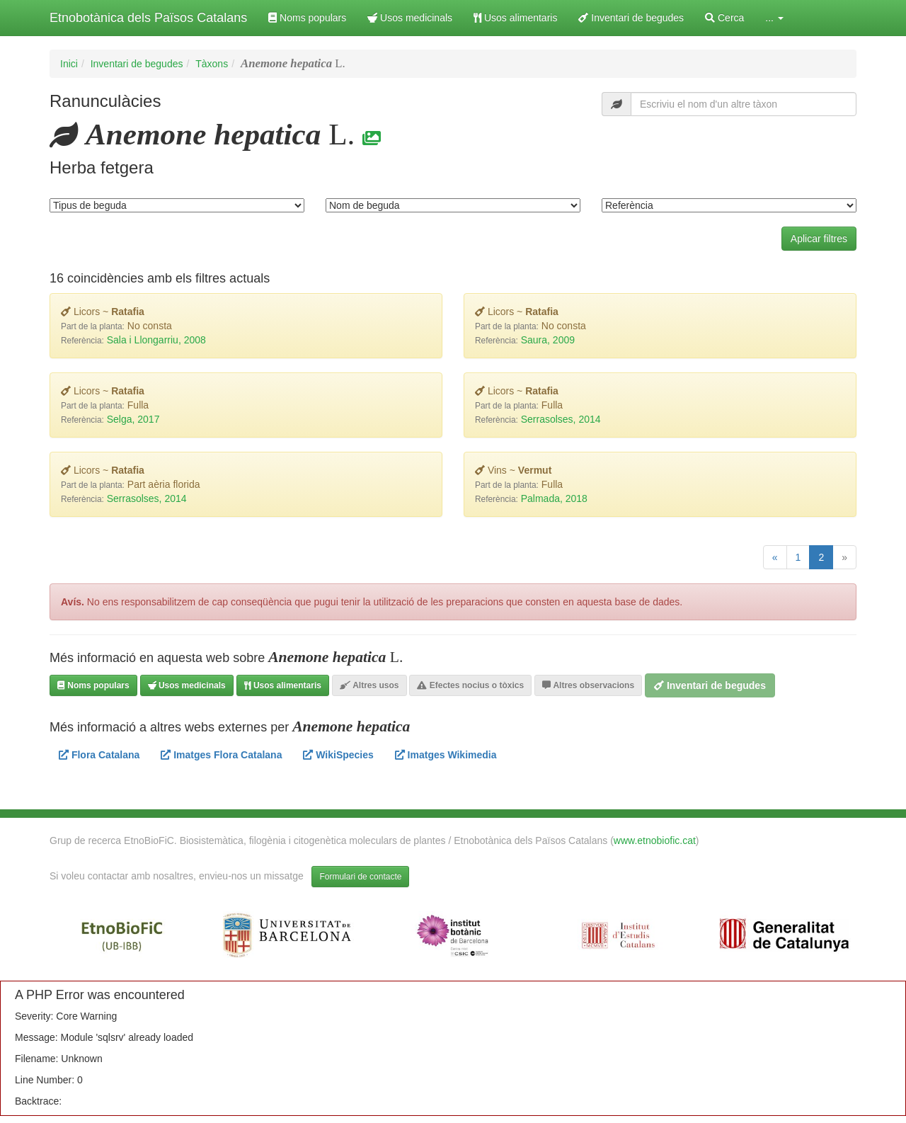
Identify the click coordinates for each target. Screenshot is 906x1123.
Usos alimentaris (515, 17)
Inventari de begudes (631, 17)
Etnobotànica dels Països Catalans (148, 18)
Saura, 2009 (548, 340)
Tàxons (211, 63)
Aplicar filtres (819, 238)
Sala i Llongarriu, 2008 (156, 340)
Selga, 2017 (133, 419)
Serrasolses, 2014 (561, 419)
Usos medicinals (409, 17)
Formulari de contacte (360, 877)
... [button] (774, 17)
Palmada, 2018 (554, 498)
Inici (69, 63)
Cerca (724, 17)
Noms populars (307, 17)
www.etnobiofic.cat (655, 840)
